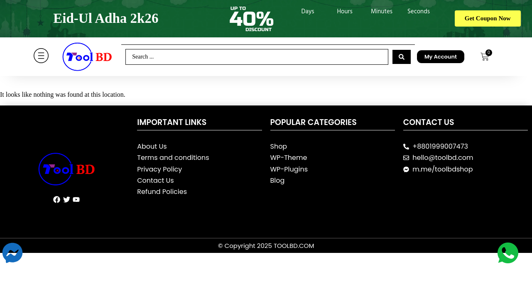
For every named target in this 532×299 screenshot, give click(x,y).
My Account (440, 57)
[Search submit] (401, 57)
